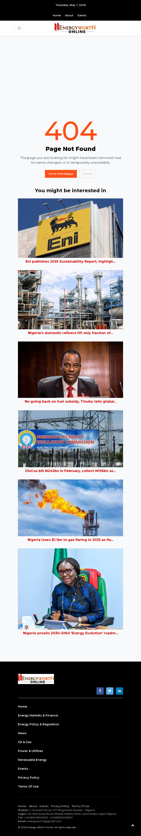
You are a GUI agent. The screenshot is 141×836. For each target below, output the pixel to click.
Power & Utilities (30, 751)
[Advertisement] (70, 77)
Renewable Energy (32, 760)
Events (82, 15)
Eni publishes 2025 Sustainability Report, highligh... (71, 261)
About (69, 15)
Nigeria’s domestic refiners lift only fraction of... (70, 333)
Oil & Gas (25, 742)
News (22, 733)
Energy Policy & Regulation (38, 724)
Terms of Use (28, 786)
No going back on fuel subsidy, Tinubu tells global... (70, 401)
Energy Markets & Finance (38, 715)
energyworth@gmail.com (44, 821)
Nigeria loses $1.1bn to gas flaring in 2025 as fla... (70, 540)
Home (57, 15)
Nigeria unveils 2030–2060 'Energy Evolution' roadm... (70, 633)
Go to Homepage (60, 173)
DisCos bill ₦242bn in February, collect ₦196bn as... (70, 471)
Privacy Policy (28, 777)
